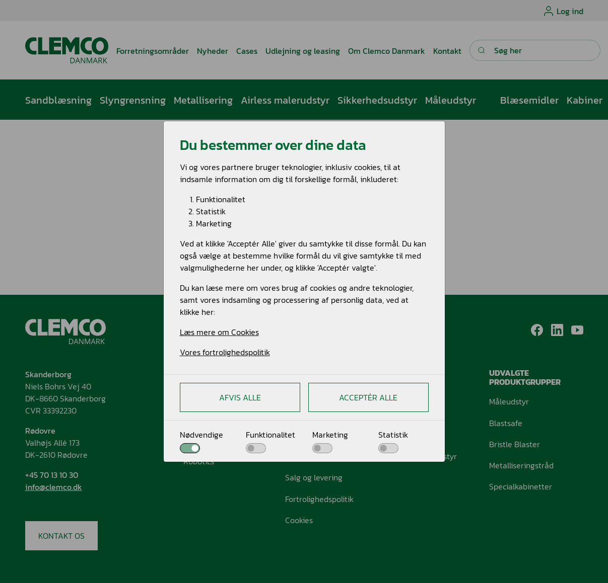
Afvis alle (240, 397)
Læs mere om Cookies (219, 332)
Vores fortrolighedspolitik (225, 352)
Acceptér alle (368, 397)
